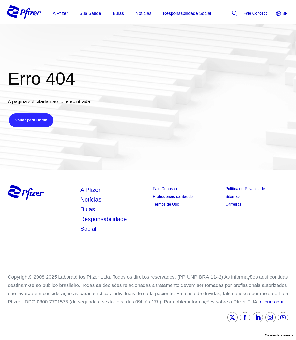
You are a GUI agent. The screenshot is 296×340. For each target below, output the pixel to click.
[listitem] (255, 13)
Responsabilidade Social (103, 224)
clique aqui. (272, 301)
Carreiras (233, 204)
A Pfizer (90, 189)
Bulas (88, 209)
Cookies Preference (279, 335)
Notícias (91, 199)
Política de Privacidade (245, 189)
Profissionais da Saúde (173, 196)
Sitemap (232, 196)
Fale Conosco (165, 189)
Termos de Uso (166, 204)
